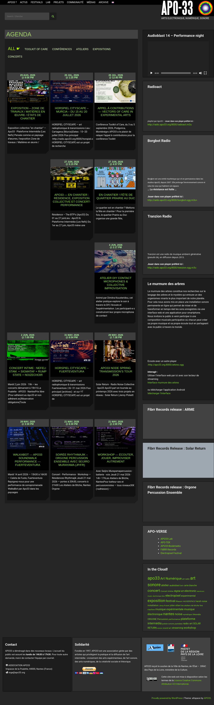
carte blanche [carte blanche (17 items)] (190, 585)
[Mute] (200, 73)
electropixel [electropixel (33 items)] (172, 595)
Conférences (62, 49)
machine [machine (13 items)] (151, 609)
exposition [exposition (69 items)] (156, 600)
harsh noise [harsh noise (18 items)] (201, 601)
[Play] (151, 73)
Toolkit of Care (36, 49)
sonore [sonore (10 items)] (159, 628)
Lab (48, 2)
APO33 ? (12, 2)
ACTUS (23, 2)
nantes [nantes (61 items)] (168, 614)
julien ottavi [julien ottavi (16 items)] (175, 605)
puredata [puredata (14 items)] (178, 624)
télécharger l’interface (159, 393)
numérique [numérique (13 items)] (187, 614)
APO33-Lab (167, 538)
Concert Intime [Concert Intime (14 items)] (166, 591)
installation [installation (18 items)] (153, 605)
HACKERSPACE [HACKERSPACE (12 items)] (189, 601)
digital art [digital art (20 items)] (179, 591)
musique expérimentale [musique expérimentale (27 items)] (169, 609)
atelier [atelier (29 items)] (165, 585)
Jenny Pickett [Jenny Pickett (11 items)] (164, 606)
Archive (103, 2)
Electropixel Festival (171, 553)
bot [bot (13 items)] (181, 585)
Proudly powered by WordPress (167, 698)
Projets (59, 2)
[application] (178, 58)
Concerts (15, 56)
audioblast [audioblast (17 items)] (174, 585)
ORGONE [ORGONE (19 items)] (152, 619)
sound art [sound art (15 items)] (167, 628)
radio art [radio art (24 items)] (187, 623)
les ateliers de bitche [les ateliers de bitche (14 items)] (190, 605)
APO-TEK (165, 542)
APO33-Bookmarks (171, 546)
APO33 (207, 698)
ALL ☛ (14, 48)
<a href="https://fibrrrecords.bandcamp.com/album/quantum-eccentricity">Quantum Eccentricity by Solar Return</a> (178, 463)
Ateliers (82, 49)
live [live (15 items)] (201, 605)
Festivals (37, 2)
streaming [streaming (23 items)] (177, 627)
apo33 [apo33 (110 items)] (154, 578)
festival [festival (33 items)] (170, 601)
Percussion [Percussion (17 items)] (162, 619)
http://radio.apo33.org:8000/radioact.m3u (170, 124)
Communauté (75, 2)
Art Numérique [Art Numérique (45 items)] (171, 578)
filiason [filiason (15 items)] (179, 601)
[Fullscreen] (205, 73)
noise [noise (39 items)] (178, 614)
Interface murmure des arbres (163, 382)
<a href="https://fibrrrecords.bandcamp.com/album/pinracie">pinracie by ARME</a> (178, 424)
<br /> (178, 103)
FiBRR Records (168, 549)
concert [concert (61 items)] (154, 590)
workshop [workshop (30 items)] (190, 627)
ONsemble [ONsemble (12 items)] (196, 614)
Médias (91, 2)
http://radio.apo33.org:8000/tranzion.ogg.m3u (172, 267)
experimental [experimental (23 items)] (188, 595)
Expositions (102, 49)
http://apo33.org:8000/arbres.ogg (166, 364)
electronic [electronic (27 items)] (190, 590)
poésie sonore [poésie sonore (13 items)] (168, 624)
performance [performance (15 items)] (174, 619)
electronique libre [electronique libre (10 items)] (159, 596)
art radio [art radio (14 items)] (186, 579)
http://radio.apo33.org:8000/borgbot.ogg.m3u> (172, 200)
